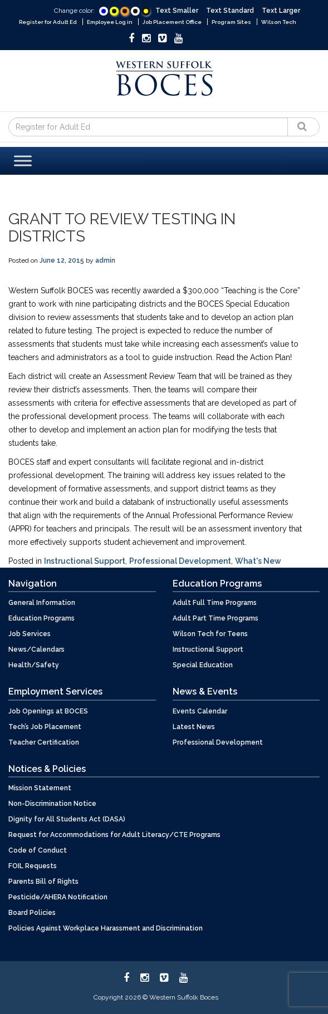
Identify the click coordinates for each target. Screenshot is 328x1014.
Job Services (29, 634)
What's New (258, 561)
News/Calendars (36, 649)
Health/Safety (33, 665)
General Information (41, 603)
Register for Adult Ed (48, 22)
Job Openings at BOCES (48, 711)
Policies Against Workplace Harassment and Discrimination (105, 928)
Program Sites (231, 22)
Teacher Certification (43, 742)
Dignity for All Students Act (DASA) (66, 819)
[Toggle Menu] (23, 160)
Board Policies (32, 913)
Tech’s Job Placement (44, 727)
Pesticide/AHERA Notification (57, 897)
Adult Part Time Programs (215, 618)
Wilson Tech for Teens (210, 634)
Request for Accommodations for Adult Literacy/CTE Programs (114, 835)
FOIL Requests (32, 866)
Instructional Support (84, 561)
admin (105, 260)
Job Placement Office (172, 22)
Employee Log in (110, 22)
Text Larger (281, 10)
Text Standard (230, 10)
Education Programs (41, 618)
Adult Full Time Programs (215, 603)
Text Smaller (176, 10)
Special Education (203, 665)
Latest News (194, 727)
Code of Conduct (37, 850)
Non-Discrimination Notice (52, 804)
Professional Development (180, 561)
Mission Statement (39, 788)
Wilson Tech (278, 22)
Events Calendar (200, 711)
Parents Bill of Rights (43, 881)
